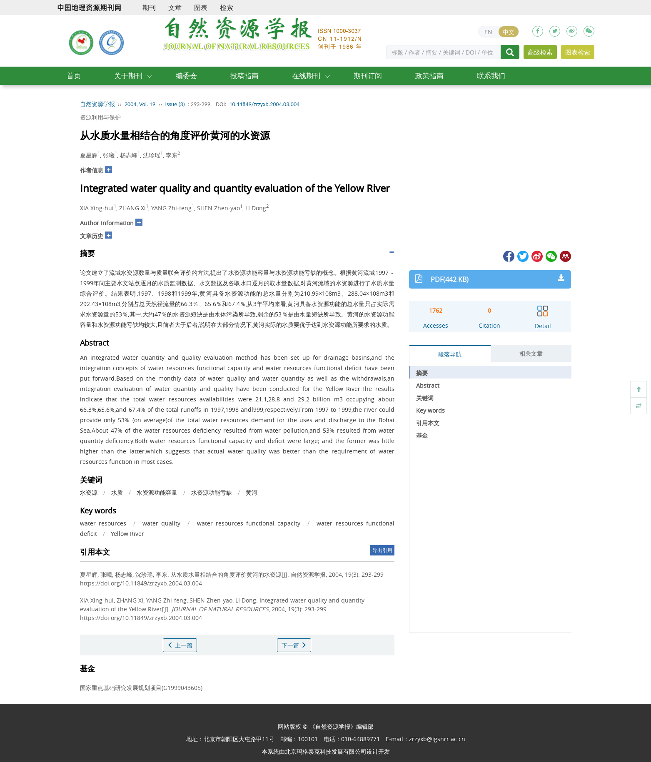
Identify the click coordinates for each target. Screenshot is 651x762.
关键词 (425, 398)
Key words (430, 410)
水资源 (88, 492)
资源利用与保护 (100, 117)
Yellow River (127, 534)
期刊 (149, 7)
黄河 (251, 492)
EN (488, 32)
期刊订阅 (368, 75)
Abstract (427, 385)
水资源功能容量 (157, 492)
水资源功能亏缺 (211, 492)
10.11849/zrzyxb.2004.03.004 (264, 104)
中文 (508, 32)
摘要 (422, 373)
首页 (74, 75)
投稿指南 (244, 75)
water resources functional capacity (249, 523)
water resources (103, 523)
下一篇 (294, 645)
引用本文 (427, 423)
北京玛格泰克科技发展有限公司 (326, 751)
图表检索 (577, 52)
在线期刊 (306, 75)
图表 (200, 7)
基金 (422, 435)
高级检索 (540, 52)
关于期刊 (128, 75)
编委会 (186, 75)
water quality (161, 523)
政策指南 (429, 75)
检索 (226, 7)
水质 (117, 492)
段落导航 (449, 354)
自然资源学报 (97, 104)
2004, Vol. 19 (140, 104)
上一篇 (179, 645)
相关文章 (531, 353)
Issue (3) (175, 104)
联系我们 (491, 75)
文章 (175, 7)
